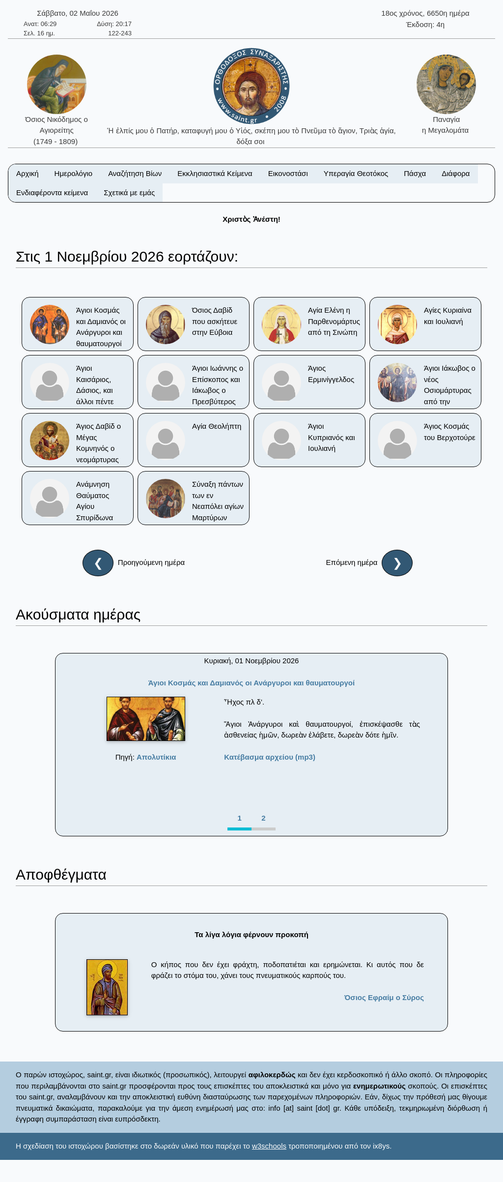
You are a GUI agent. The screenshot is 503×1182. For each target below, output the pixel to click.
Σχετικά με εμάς (129, 192)
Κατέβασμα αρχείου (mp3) (269, 757)
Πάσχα (415, 173)
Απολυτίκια (156, 757)
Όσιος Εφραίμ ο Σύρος (384, 997)
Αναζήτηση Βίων (135, 173)
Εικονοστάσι (288, 173)
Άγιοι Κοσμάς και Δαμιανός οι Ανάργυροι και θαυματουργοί (251, 683)
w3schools (269, 1146)
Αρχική (27, 173)
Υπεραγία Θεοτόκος (356, 173)
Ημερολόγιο (74, 173)
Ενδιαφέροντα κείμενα (52, 192)
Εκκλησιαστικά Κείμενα (214, 173)
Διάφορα (456, 173)
